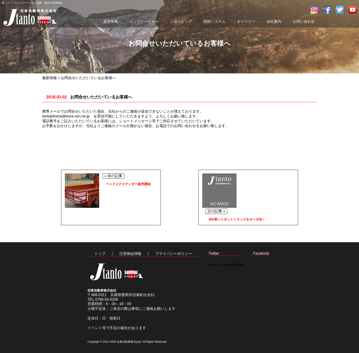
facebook (327, 10)
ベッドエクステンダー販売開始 (128, 184)
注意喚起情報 (130, 254)
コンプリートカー (144, 21)
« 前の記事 (113, 176)
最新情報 (110, 21)
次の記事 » (216, 211)
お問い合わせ (304, 21)
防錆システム (215, 21)
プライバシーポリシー (173, 254)
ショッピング (181, 21)
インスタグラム (314, 10)
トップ (99, 254)
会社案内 (274, 21)
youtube (352, 10)
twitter (340, 10)
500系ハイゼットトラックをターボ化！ (237, 219)
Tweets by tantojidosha (224, 265)
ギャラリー (246, 21)
